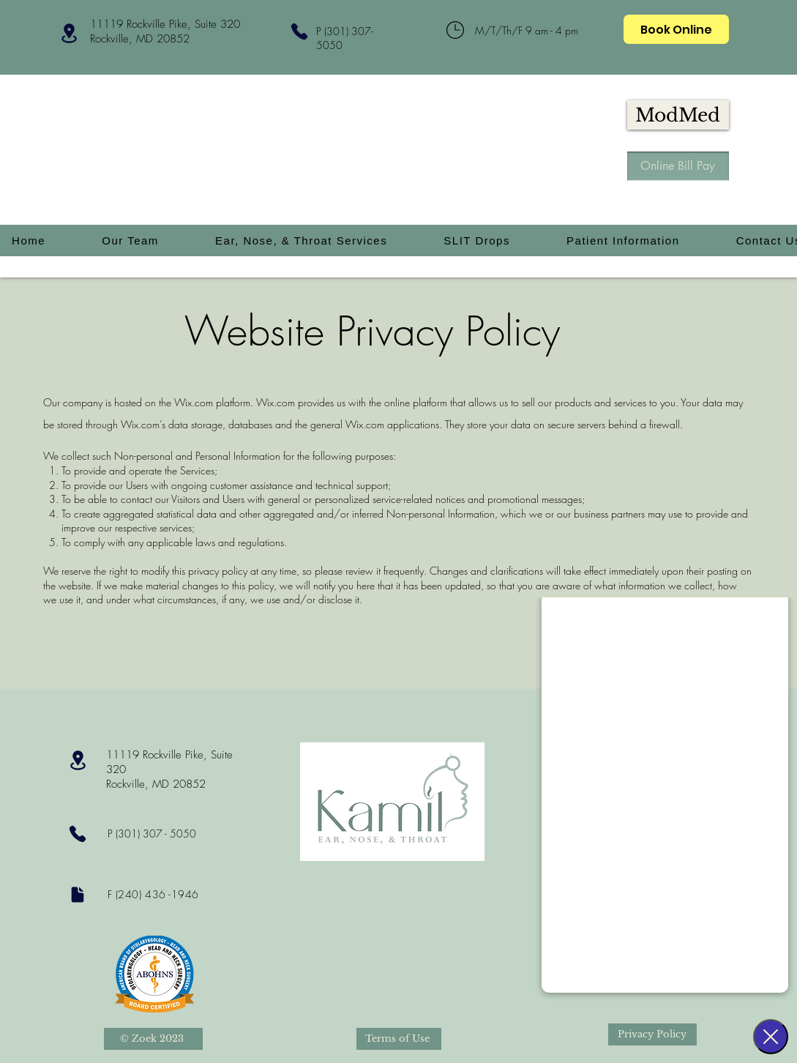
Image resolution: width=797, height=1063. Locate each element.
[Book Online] (676, 29)
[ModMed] (678, 115)
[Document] (77, 894)
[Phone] (299, 31)
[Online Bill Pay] (678, 166)
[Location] (69, 33)
